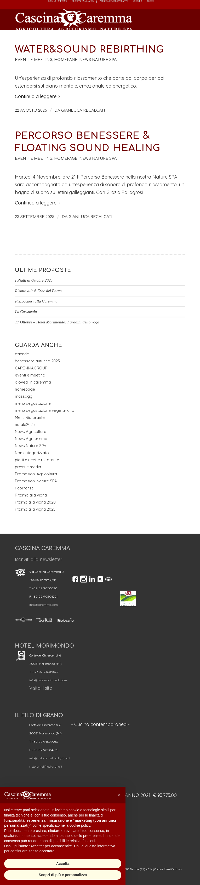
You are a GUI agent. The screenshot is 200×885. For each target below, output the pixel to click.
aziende (22, 353)
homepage (65, 60)
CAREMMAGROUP (31, 368)
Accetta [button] (63, 863)
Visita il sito (40, 688)
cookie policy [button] (80, 825)
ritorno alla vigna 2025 (35, 509)
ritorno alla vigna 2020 (35, 502)
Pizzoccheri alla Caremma (36, 301)
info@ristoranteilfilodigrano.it (49, 758)
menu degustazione (33, 403)
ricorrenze (24, 488)
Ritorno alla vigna (31, 495)
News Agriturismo (31, 438)
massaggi (24, 396)
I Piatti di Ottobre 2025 (34, 280)
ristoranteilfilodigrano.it (45, 766)
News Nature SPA (98, 60)
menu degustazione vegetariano (44, 410)
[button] (119, 795)
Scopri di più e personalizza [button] (63, 875)
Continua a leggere (38, 96)
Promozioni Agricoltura (36, 473)
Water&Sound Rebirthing (89, 49)
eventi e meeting (33, 60)
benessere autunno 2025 (37, 360)
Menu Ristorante (30, 417)
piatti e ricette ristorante (37, 459)
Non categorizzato (32, 452)
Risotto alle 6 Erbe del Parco (38, 290)
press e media (28, 466)
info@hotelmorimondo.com (48, 680)
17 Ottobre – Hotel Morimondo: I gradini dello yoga (57, 322)
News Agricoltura (30, 431)
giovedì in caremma (33, 382)
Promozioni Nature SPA (36, 480)
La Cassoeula (26, 311)
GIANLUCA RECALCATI (83, 110)
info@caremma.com (43, 605)
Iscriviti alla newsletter (38, 559)
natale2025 (25, 424)
